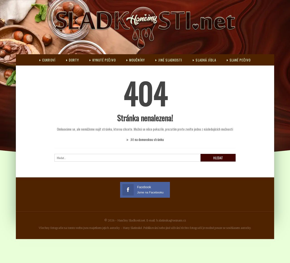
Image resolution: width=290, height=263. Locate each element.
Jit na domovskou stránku (145, 139)
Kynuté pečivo (102, 59)
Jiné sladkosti (168, 59)
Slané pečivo (239, 59)
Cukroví (47, 59)
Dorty (72, 59)
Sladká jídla (204, 59)
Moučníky (135, 59)
